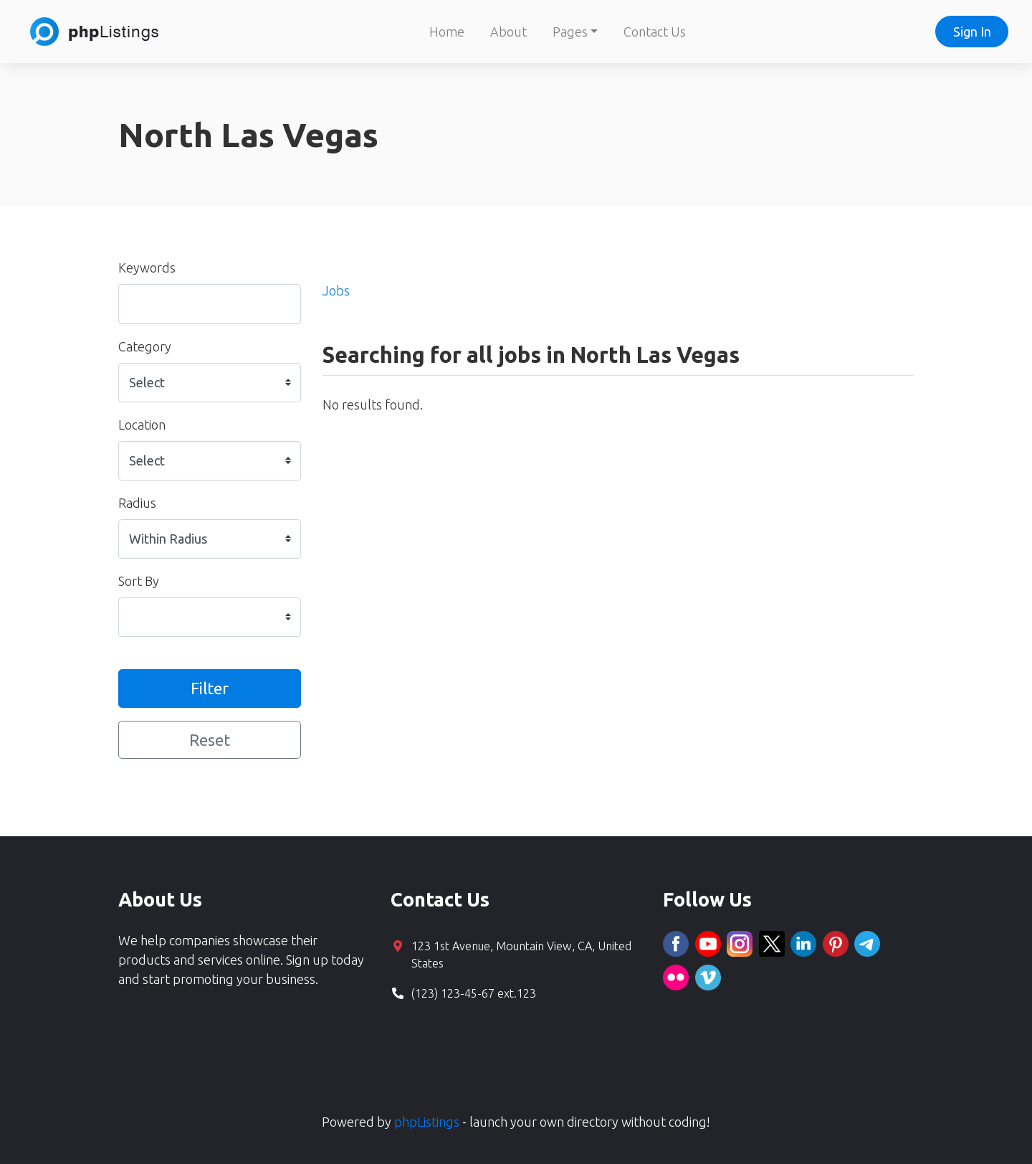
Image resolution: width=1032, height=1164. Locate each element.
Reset (209, 740)
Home (446, 31)
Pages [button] (570, 31)
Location (142, 424)
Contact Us (655, 31)
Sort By (138, 581)
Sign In (972, 31)
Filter (210, 688)
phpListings (426, 1122)
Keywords (147, 267)
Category (144, 346)
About (508, 31)
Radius (137, 503)
